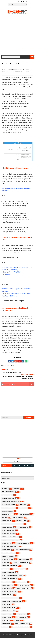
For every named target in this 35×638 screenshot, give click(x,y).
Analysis (16, 488)
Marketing (5, 517)
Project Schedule (7, 614)
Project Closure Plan (8, 530)
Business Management (8, 491)
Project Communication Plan (10, 537)
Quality (17, 620)
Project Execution (23, 559)
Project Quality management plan (11, 601)
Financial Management (16, 71)
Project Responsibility (8, 611)
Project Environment (8, 556)
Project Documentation (8, 553)
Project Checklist (7, 527)
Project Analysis (18, 517)
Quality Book (17, 461)
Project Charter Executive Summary (12, 524)
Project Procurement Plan (9, 591)
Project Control (6, 543)
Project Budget (6, 520)
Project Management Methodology (12, 575)
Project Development (22, 549)
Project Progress (7, 594)
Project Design (6, 549)
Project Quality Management (10, 598)
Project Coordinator (23, 543)
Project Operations (7, 585)
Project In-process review (9, 565)
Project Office (21, 582)
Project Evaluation (7, 559)
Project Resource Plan (8, 607)
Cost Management (7, 495)
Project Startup (6, 617)
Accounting (5, 488)
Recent (6, 466)
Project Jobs (5, 569)
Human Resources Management (10, 501)
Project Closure (23, 527)
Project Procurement (23, 588)
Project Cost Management (9, 546)
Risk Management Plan (21, 623)
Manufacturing (24, 514)
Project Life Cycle (19, 569)
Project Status (21, 617)
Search (28, 417)
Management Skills (7, 511)
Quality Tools (6, 623)
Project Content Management (10, 540)
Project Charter (21, 520)
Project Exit (5, 562)
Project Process (7, 588)
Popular (17, 466)
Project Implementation (21, 562)
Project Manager (7, 582)
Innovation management (8, 504)
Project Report (6, 604)
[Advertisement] (17, 37)
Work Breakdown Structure (21, 627)
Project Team (5, 620)
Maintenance (24, 508)
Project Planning (24, 585)
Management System (7, 514)
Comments (28, 466)
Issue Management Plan (8, 508)
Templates (5, 627)
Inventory (23, 504)
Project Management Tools (10, 578)
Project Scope (22, 614)
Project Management (8, 572)
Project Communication (8, 533)
